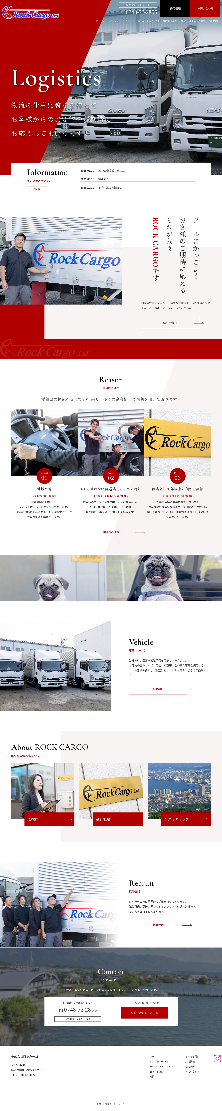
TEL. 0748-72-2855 (23, 1075)
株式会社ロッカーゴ (24, 1056)
